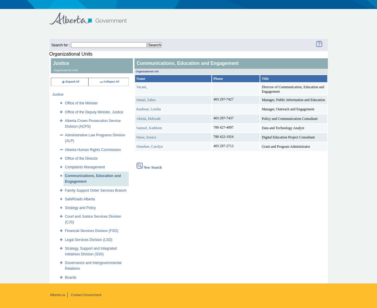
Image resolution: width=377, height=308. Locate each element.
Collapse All (109, 81)
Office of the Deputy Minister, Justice (94, 112)
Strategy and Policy (80, 208)
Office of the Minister (81, 103)
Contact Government (86, 295)
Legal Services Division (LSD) (89, 240)
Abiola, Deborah (149, 119)
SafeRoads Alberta (80, 199)
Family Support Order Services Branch (95, 190)
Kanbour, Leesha (149, 109)
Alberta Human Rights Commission (93, 150)
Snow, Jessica (146, 137)
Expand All (70, 81)
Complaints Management (85, 167)
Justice (57, 94)
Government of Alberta (93, 16)
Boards (70, 277)
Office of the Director (81, 158)
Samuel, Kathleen (149, 128)
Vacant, (142, 87)
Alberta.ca (57, 295)
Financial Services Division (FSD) (91, 231)
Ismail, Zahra (146, 100)
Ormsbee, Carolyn (150, 146)
